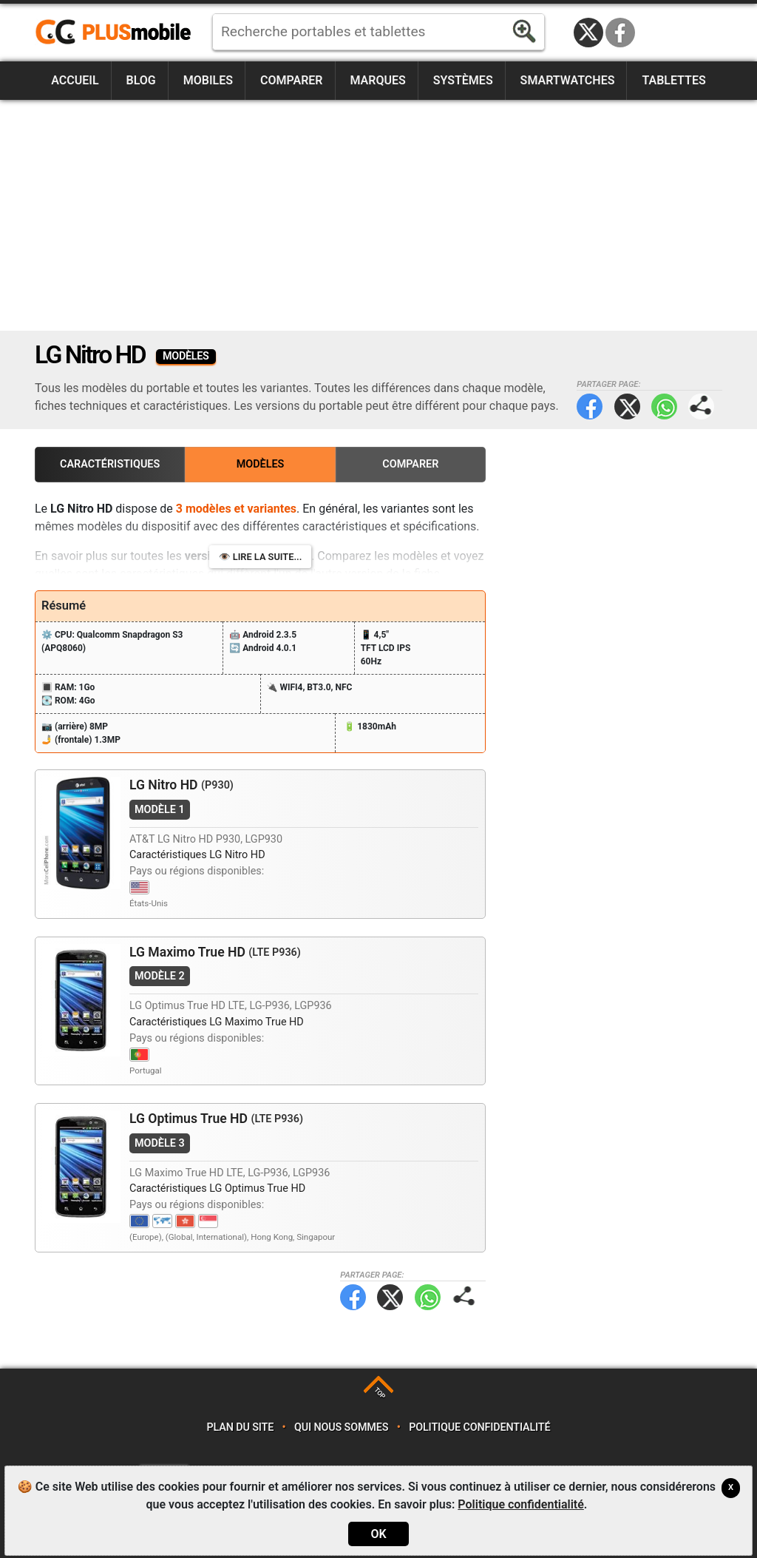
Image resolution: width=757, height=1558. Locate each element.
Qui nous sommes (341, 1427)
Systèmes (463, 80)
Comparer (291, 80)
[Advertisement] (378, 215)
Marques (377, 80)
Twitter (627, 406)
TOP (380, 1393)
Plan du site (240, 1427)
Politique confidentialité (479, 1427)
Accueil (74, 80)
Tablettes (673, 80)
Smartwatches (567, 80)
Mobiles (208, 80)
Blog (141, 80)
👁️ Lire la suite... (260, 556)
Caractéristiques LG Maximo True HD (216, 1022)
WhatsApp (664, 406)
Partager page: (701, 406)
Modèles (261, 464)
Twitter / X (588, 32)
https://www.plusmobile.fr (118, 32)
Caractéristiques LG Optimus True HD (217, 1188)
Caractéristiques (110, 464)
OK (378, 1534)
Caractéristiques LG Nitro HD (197, 855)
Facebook (620, 32)
